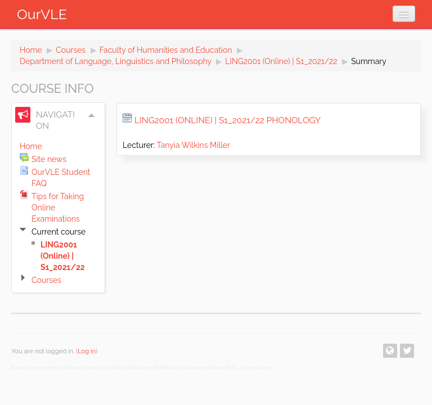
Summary (368, 61)
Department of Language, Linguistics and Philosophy (116, 61)
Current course (59, 231)
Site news (49, 159)
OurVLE (42, 14)
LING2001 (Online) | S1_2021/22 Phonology (227, 120)
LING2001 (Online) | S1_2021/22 (281, 61)
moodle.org (257, 367)
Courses (71, 50)
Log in (87, 351)
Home (31, 50)
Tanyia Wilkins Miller (194, 145)
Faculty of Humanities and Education (166, 50)
